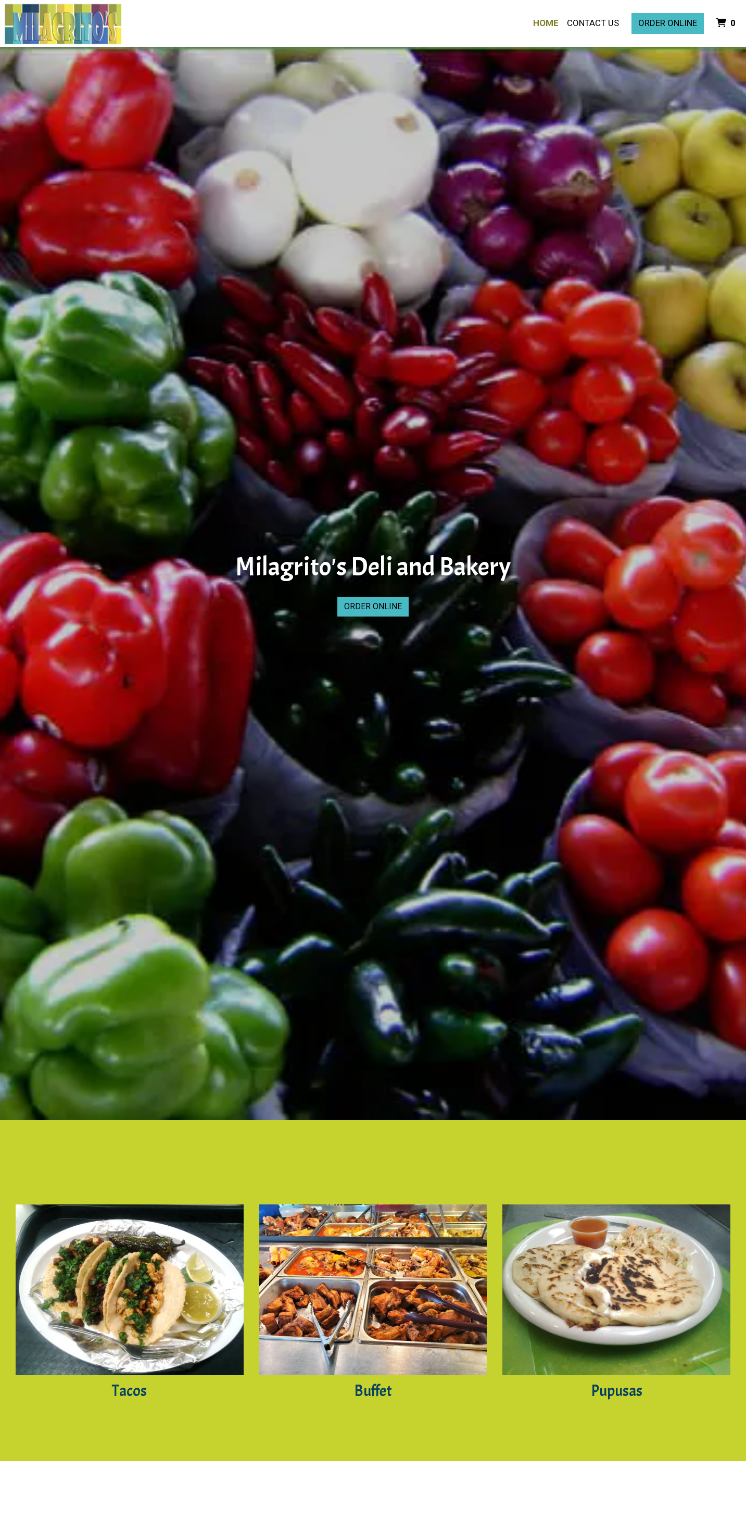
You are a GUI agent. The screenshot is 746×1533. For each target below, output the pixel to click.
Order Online (667, 23)
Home (546, 23)
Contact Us (593, 23)
